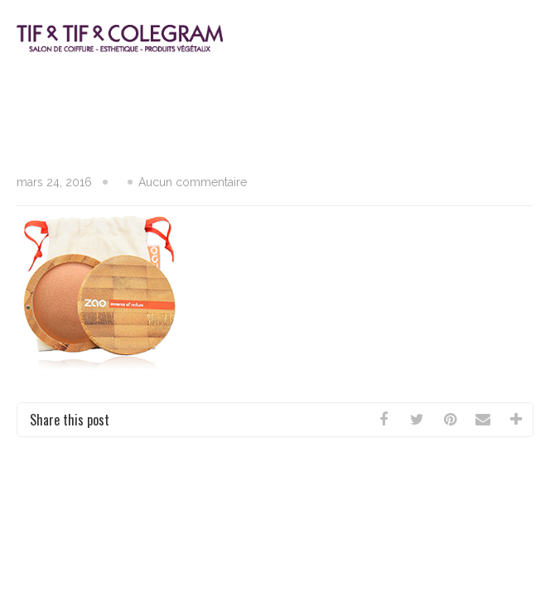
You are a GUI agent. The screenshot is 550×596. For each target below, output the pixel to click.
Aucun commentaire (192, 182)
